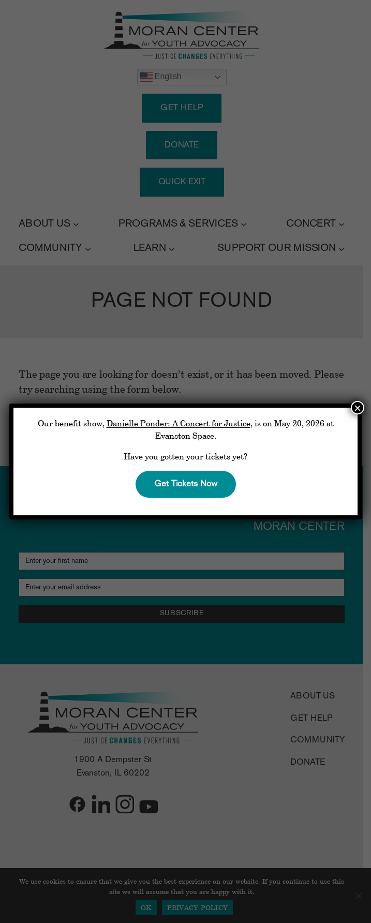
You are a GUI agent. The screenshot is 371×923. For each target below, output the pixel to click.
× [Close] (357, 407)
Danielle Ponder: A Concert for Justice (178, 423)
